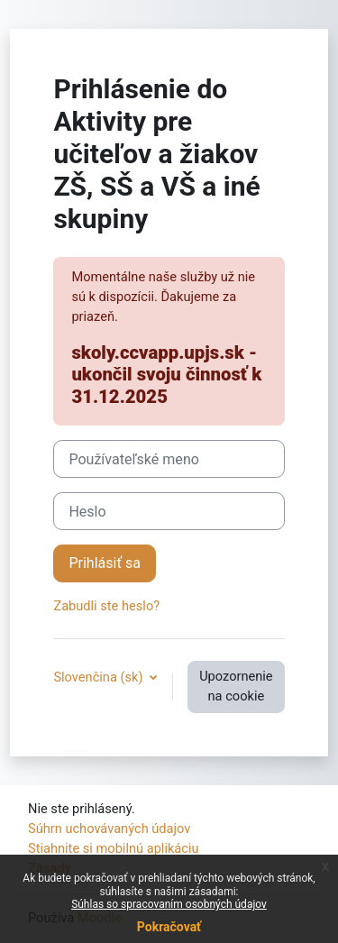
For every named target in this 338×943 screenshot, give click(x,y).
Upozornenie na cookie (236, 686)
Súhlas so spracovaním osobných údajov (169, 904)
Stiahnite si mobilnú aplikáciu (113, 848)
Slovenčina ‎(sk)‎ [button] (99, 677)
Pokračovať (169, 927)
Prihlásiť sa (105, 563)
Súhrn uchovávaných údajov (109, 828)
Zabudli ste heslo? (106, 606)
